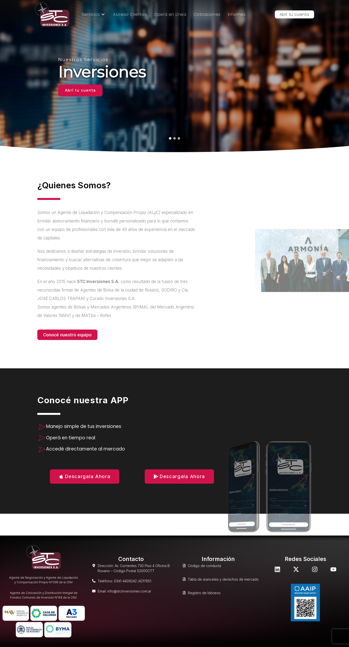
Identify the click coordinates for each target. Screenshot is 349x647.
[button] (170, 138)
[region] (174, 76)
